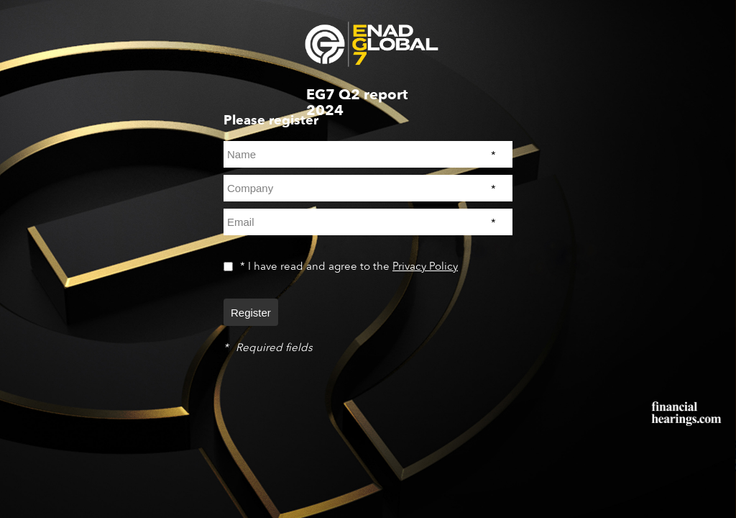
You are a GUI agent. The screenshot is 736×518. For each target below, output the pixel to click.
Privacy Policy (425, 266)
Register (251, 312)
